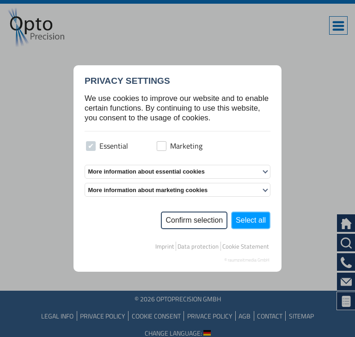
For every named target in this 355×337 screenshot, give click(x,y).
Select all (251, 220)
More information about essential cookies (146, 171)
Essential (107, 145)
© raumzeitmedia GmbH (246, 259)
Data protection (198, 246)
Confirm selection (194, 220)
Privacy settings (127, 80)
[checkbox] (91, 146)
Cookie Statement (245, 246)
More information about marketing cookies (148, 190)
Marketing (179, 145)
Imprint (164, 246)
